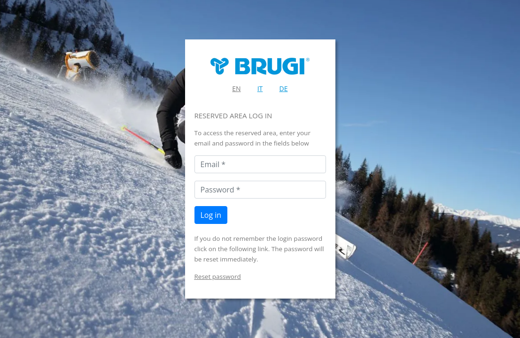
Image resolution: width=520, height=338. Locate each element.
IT (260, 88)
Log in (211, 215)
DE (283, 88)
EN (236, 88)
